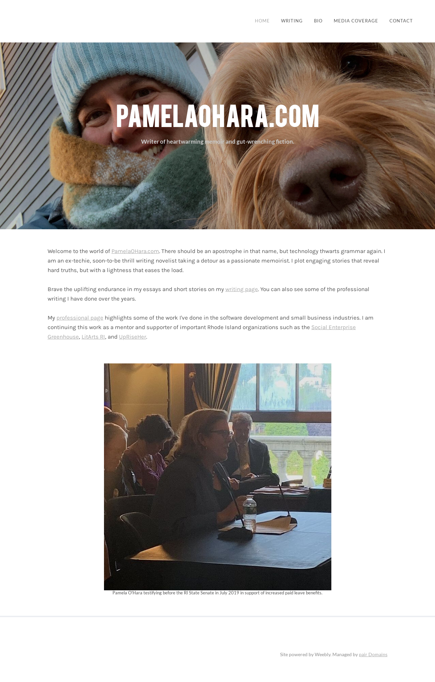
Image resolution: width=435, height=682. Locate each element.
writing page (241, 289)
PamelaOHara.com (135, 251)
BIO (318, 20)
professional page (79, 317)
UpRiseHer (132, 336)
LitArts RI (93, 336)
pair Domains (373, 654)
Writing (292, 20)
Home (262, 20)
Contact (401, 20)
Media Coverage (356, 20)
